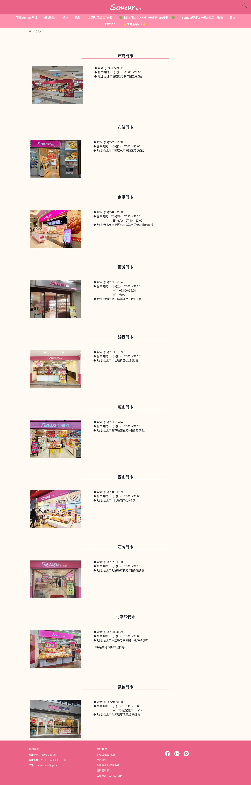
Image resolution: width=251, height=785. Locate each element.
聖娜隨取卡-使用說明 (108, 765)
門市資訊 (110, 24)
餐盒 (232, 17)
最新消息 (49, 17)
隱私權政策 (103, 770)
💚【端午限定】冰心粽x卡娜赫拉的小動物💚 (147, 17)
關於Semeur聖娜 (26, 17)
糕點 (78, 17)
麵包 (65, 17)
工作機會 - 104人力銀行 (109, 775)
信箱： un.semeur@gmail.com (46, 765)
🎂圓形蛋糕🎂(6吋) (100, 17)
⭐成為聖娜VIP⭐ (134, 24)
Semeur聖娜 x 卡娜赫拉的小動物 (202, 17)
